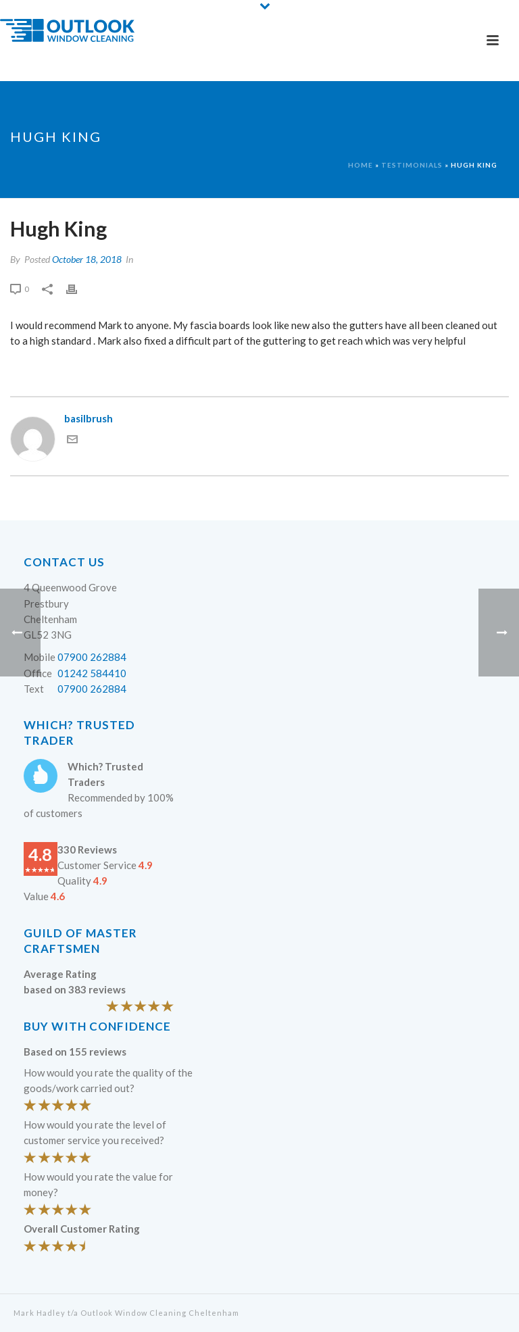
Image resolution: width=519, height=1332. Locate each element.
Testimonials (412, 165)
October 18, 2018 (87, 259)
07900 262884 (91, 657)
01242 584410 (91, 673)
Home (360, 165)
